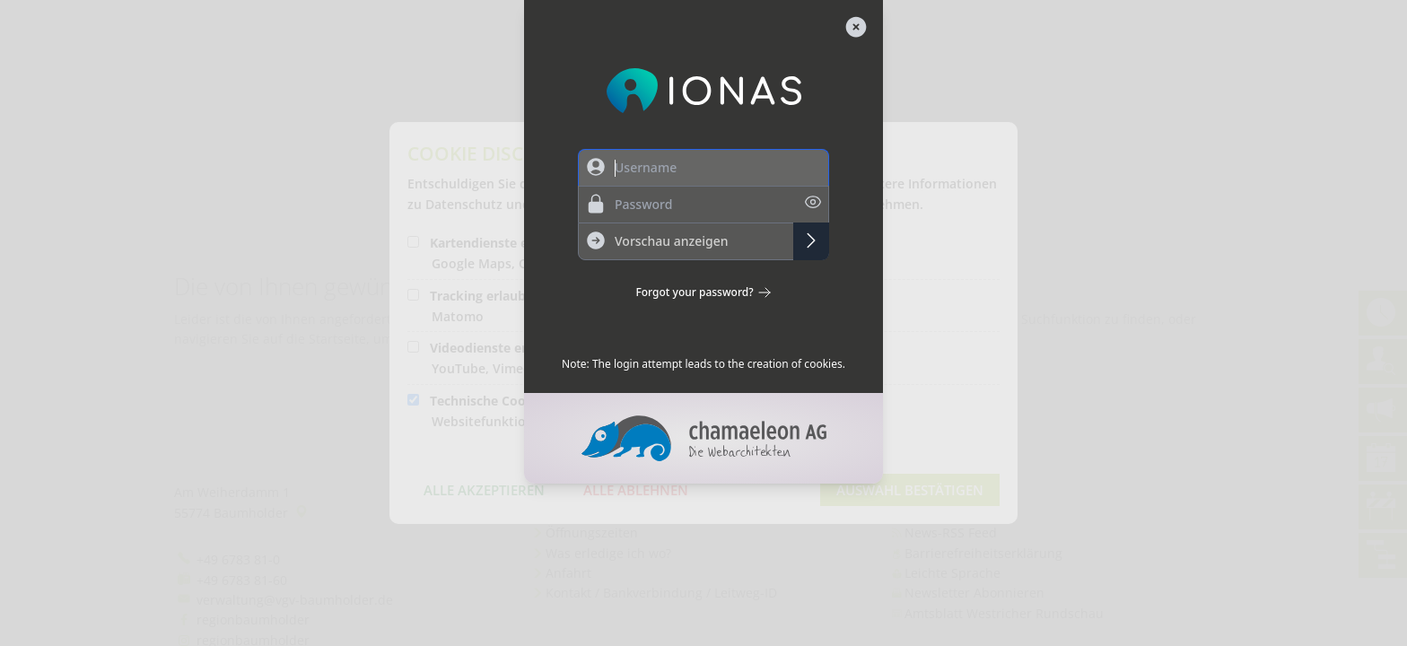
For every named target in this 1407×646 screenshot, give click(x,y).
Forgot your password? (703, 292)
